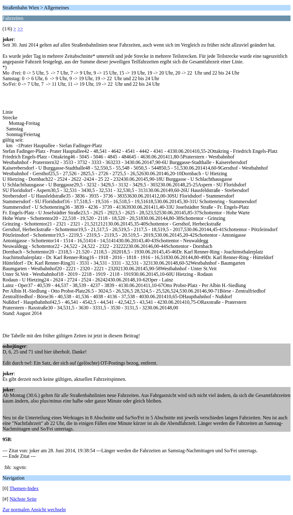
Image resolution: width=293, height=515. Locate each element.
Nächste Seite (23, 499)
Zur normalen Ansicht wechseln (34, 509)
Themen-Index (23, 488)
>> (20, 28)
